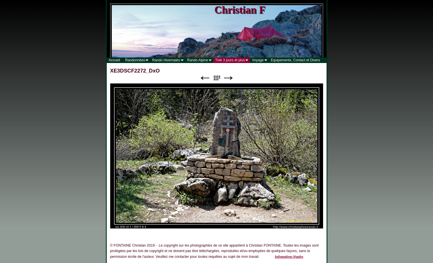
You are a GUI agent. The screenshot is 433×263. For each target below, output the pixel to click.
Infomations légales (289, 257)
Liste (217, 78)
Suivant (228, 78)
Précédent (205, 78)
